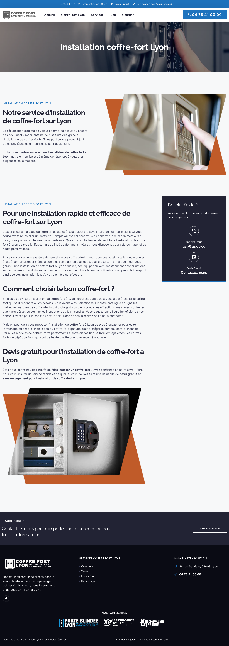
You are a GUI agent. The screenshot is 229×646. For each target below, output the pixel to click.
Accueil (49, 15)
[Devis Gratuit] (194, 258)
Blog (113, 15)
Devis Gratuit (193, 269)
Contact (128, 15)
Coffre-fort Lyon (73, 15)
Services (97, 15)
